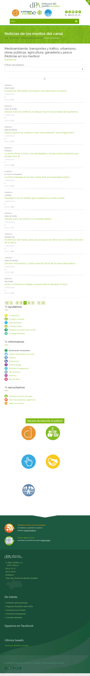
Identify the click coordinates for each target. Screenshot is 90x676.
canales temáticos (30, 530)
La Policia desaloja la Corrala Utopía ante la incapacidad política (37, 177)
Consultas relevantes (17, 333)
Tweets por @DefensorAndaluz (17, 647)
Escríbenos (9, 576)
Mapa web (20, 663)
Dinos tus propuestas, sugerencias (22, 400)
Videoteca (12, 375)
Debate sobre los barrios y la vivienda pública (28, 219)
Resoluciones (14, 361)
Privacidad (28, 663)
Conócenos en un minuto (15, 611)
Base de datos (14, 379)
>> (43, 303)
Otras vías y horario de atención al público (21, 579)
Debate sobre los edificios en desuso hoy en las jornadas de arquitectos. (41, 111)
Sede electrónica (15, 323)
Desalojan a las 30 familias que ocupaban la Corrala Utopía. (35, 198)
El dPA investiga (15, 365)
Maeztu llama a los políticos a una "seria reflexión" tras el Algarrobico (39, 132)
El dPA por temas (15, 326)
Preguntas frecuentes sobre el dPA (22, 330)
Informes (12, 357)
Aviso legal (61, 663)
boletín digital (45, 540)
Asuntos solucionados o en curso (22, 354)
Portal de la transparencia (19, 368)
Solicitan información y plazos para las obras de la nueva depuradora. (40, 263)
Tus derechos (14, 315)
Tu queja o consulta (16, 319)
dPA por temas (15, 38)
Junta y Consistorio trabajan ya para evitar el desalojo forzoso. (36, 284)
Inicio (6, 38)
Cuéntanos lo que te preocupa (20, 396)
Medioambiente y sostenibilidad (32, 38)
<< (7, 303)
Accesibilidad (10, 663)
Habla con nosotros (16, 403)
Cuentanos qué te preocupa (16, 604)
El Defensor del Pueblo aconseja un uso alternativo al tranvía (35, 91)
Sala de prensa (14, 372)
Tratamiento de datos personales (45, 663)
